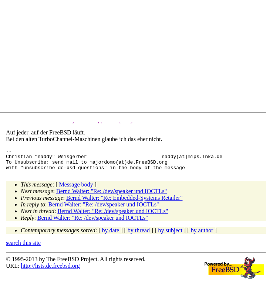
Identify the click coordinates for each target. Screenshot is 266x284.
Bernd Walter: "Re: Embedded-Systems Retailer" (124, 202)
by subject (170, 235)
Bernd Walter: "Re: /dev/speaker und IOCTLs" (111, 195)
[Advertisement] (136, 57)
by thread (139, 235)
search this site (23, 247)
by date (110, 235)
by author (202, 235)
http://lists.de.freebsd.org (50, 270)
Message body (76, 189)
